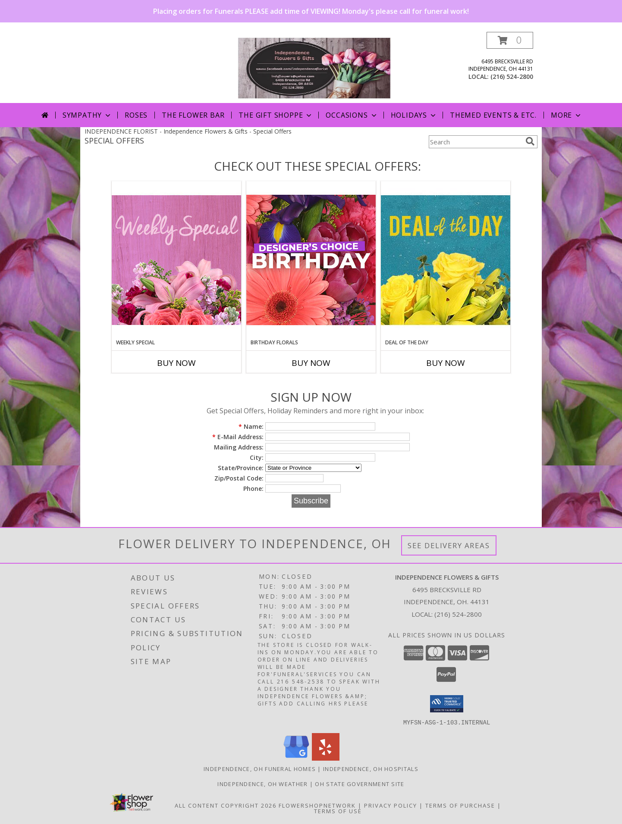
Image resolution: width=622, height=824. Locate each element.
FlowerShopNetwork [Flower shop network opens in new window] (317, 805)
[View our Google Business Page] (296, 758)
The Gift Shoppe (276, 115)
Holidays (414, 115)
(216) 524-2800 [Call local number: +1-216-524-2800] (511, 76)
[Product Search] (475, 142)
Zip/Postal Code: (239, 478)
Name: (251, 426)
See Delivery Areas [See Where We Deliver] (449, 545)
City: (257, 457)
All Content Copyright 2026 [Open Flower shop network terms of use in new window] (225, 805)
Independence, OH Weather (262, 783)
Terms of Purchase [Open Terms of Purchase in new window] (460, 805)
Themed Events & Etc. (493, 115)
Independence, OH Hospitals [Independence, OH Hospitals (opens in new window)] (370, 768)
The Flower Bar (193, 115)
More (566, 115)
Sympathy (87, 115)
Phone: (253, 488)
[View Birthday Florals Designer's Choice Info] (311, 259)
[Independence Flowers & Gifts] (314, 67)
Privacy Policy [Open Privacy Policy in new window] (390, 805)
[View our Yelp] (325, 758)
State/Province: (241, 468)
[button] (510, 40)
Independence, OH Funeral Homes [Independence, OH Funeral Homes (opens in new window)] (260, 768)
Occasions (352, 115)
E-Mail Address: (238, 437)
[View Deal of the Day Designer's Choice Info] (445, 259)
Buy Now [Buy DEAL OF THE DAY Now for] (445, 362)
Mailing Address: (239, 447)
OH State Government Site (359, 783)
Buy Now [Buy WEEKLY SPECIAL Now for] (176, 362)
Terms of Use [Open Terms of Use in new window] (338, 811)
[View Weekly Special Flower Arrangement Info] (176, 259)
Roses (136, 115)
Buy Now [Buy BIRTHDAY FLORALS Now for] (311, 362)
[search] (530, 141)
